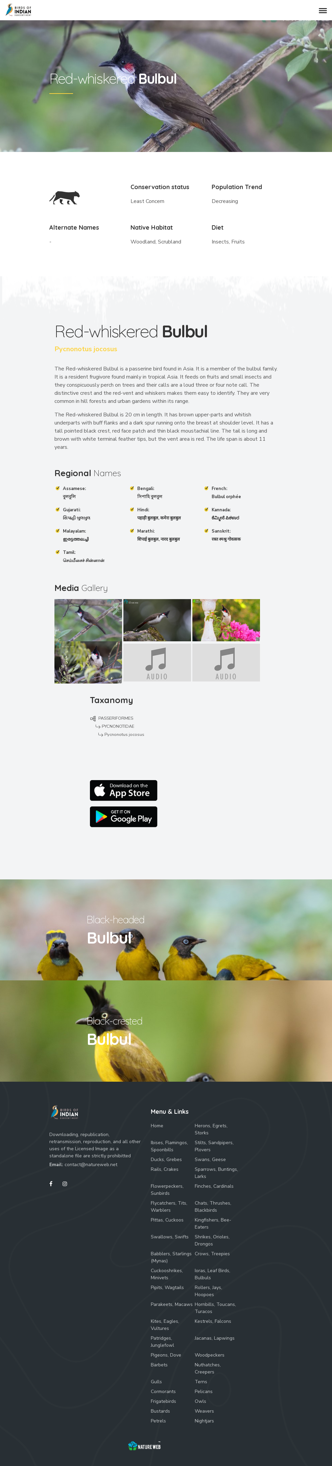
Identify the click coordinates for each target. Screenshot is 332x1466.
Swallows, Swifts (170, 1237)
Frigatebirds (163, 1401)
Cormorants (163, 1391)
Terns (201, 1382)
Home (157, 1126)
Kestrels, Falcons (213, 1321)
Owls (200, 1401)
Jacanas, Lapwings (215, 1338)
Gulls (156, 1382)
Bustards (160, 1411)
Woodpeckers (209, 1355)
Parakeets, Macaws (172, 1304)
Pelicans (204, 1391)
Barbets (159, 1365)
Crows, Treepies (212, 1254)
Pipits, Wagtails (167, 1287)
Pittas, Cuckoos (167, 1220)
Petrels (158, 1421)
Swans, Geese (210, 1159)
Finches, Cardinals (214, 1186)
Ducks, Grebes (166, 1159)
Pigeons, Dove (166, 1355)
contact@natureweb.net (91, 1164)
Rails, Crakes (165, 1169)
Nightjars (204, 1421)
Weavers (204, 1411)
